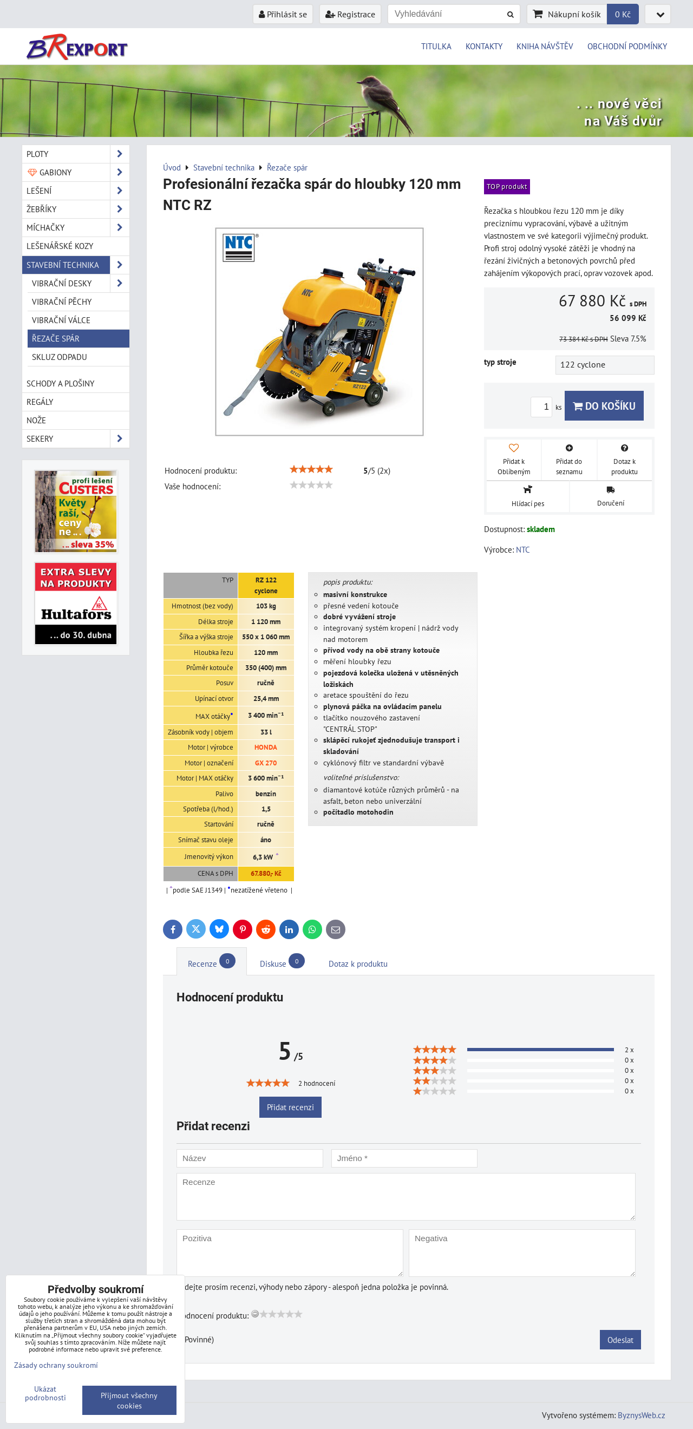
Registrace (350, 14)
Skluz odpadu (59, 356)
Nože (36, 420)
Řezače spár (56, 338)
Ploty (78, 154)
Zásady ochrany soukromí (56, 1365)
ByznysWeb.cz (641, 1415)
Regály (40, 401)
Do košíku (604, 405)
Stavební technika (78, 265)
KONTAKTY (484, 46)
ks (548, 407)
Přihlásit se (283, 14)
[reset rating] (255, 1313)
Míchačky (78, 228)
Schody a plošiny (60, 383)
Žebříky (78, 209)
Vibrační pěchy (61, 301)
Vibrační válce (61, 319)
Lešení (78, 191)
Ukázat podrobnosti (45, 1393)
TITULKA (436, 46)
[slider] (311, 469)
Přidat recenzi (290, 1107)
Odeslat (620, 1339)
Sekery (78, 439)
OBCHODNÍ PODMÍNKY (627, 46)
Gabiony (78, 172)
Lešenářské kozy (60, 245)
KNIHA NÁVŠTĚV (545, 46)
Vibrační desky (80, 283)
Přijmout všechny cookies (129, 1400)
